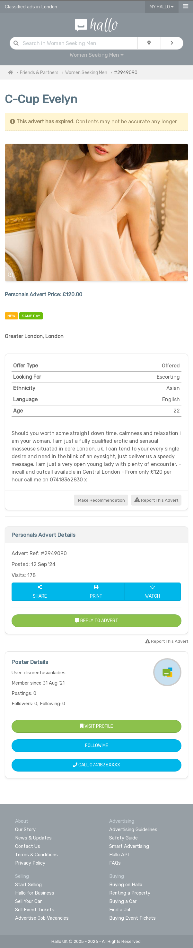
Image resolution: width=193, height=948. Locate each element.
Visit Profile (96, 726)
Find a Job (120, 910)
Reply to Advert (96, 620)
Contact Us (27, 846)
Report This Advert (156, 500)
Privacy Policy (30, 863)
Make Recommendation (101, 500)
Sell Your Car (28, 901)
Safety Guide (123, 838)
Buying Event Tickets (132, 918)
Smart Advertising (129, 846)
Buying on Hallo (125, 884)
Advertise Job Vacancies (42, 918)
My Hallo (162, 7)
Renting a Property (129, 893)
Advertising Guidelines (133, 829)
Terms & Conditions (36, 855)
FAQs (115, 863)
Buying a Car (122, 901)
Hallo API (119, 855)
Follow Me (96, 745)
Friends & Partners (39, 72)
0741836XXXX (105, 765)
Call (96, 765)
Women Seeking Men (97, 55)
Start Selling (28, 884)
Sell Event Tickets (34, 910)
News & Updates (33, 838)
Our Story (25, 829)
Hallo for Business (34, 893)
